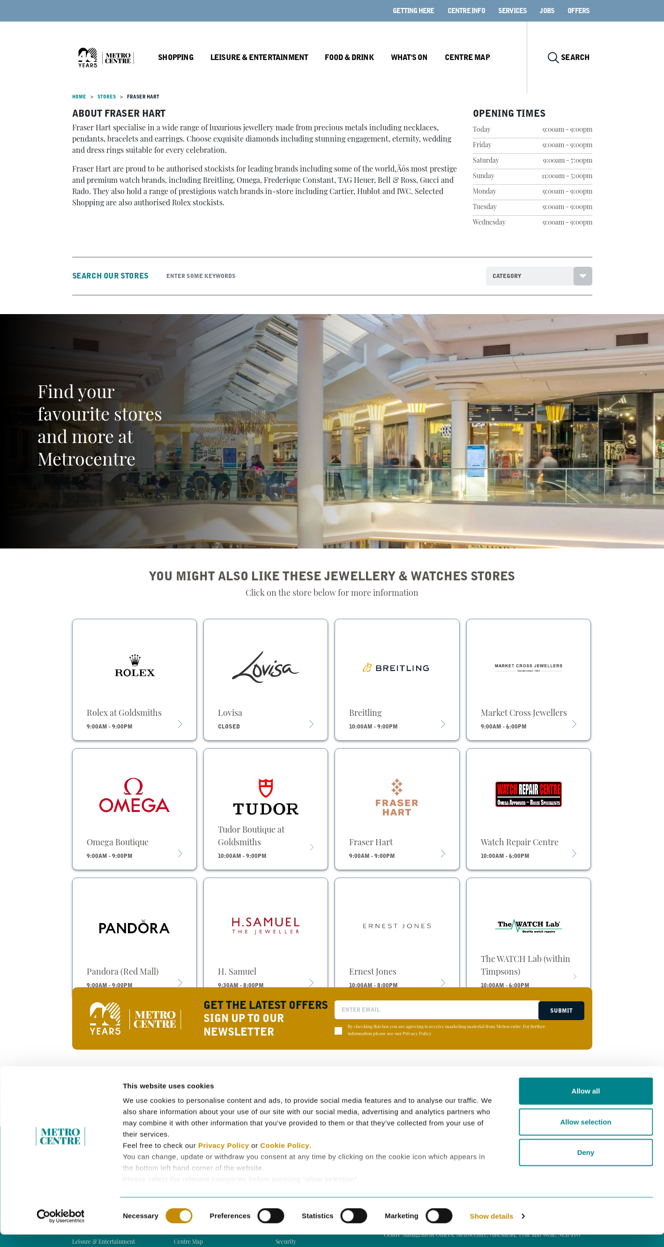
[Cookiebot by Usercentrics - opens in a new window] (61, 1229)
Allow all (586, 1104)
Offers (578, 10)
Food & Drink (369, 57)
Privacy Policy (223, 1158)
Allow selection (585, 1134)
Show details (492, 1228)
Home (79, 97)
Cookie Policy (284, 1158)
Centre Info (466, 10)
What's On (427, 57)
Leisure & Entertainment (280, 57)
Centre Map (485, 57)
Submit (560, 1010)
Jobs (547, 10)
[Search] (319, 276)
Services (512, 10)
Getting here (413, 10)
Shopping (198, 57)
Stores (106, 97)
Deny (586, 1165)
